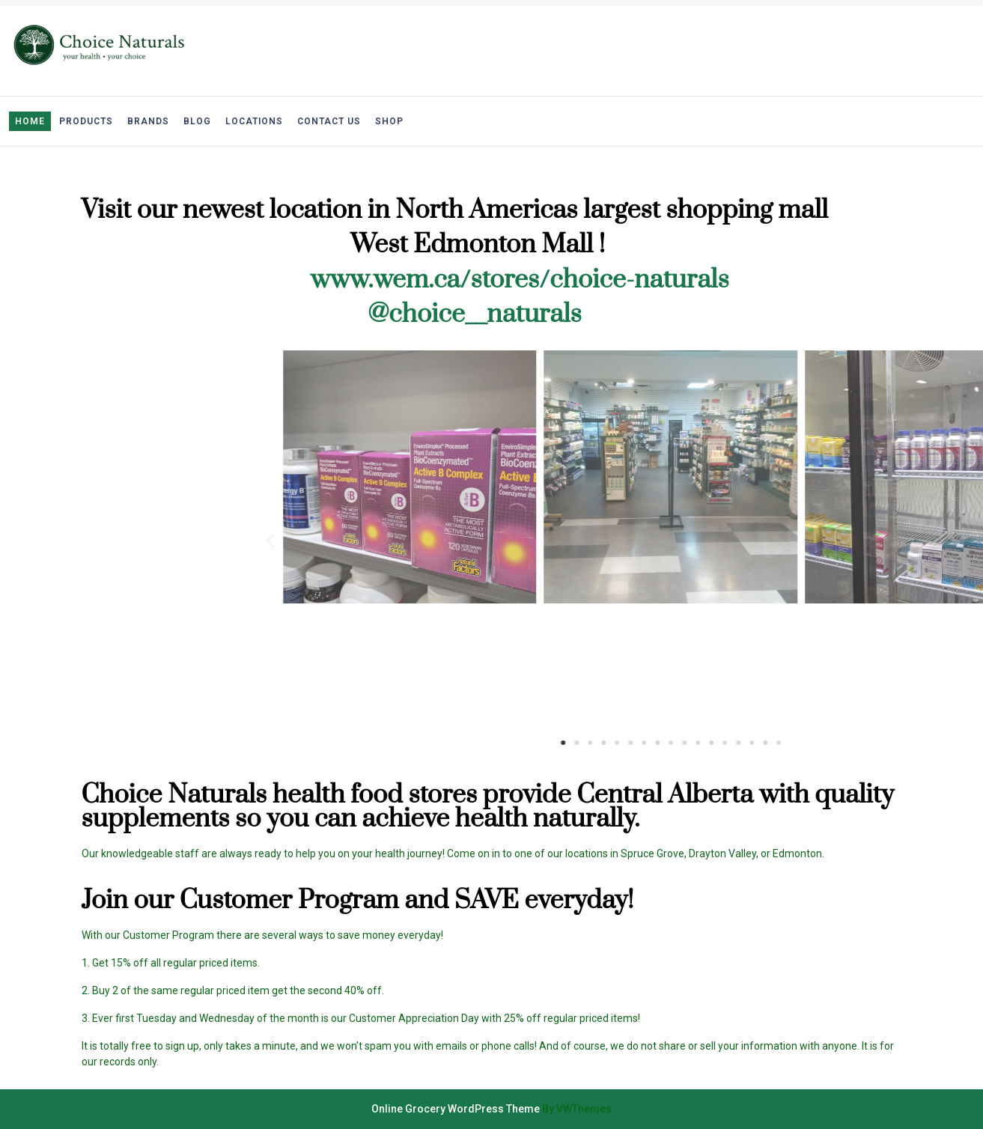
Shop (389, 121)
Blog (197, 121)
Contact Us (329, 121)
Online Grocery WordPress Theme (455, 1109)
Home (30, 121)
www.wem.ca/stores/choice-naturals (519, 280)
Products (86, 121)
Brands (148, 121)
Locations (254, 121)
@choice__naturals (475, 314)
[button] (793, 742)
